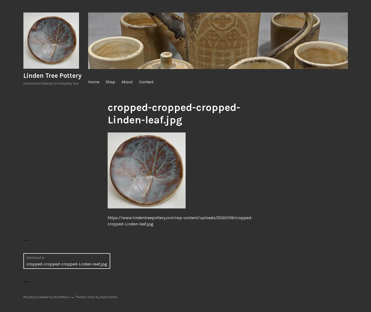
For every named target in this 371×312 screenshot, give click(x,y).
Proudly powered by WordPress (46, 297)
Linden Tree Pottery (52, 75)
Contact (146, 81)
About (127, 81)
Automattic (109, 297)
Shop (110, 81)
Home (93, 81)
